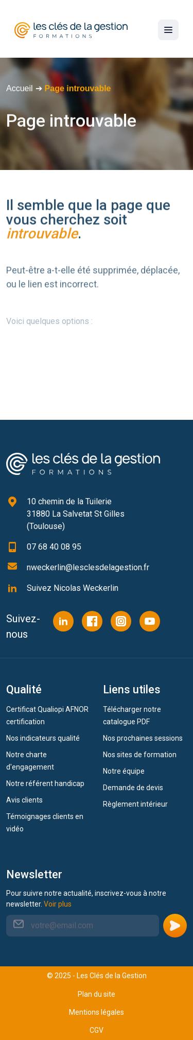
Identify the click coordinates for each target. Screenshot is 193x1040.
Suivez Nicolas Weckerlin (72, 588)
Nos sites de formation (140, 755)
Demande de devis (133, 787)
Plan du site (96, 994)
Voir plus (58, 904)
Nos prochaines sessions (143, 738)
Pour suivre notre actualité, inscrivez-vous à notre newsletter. (86, 898)
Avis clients (24, 800)
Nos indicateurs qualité (43, 738)
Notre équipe (124, 771)
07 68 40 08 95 (54, 547)
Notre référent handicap (45, 783)
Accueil (19, 88)
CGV (96, 1030)
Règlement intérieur (135, 804)
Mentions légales (96, 1012)
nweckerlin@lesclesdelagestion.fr (88, 567)
